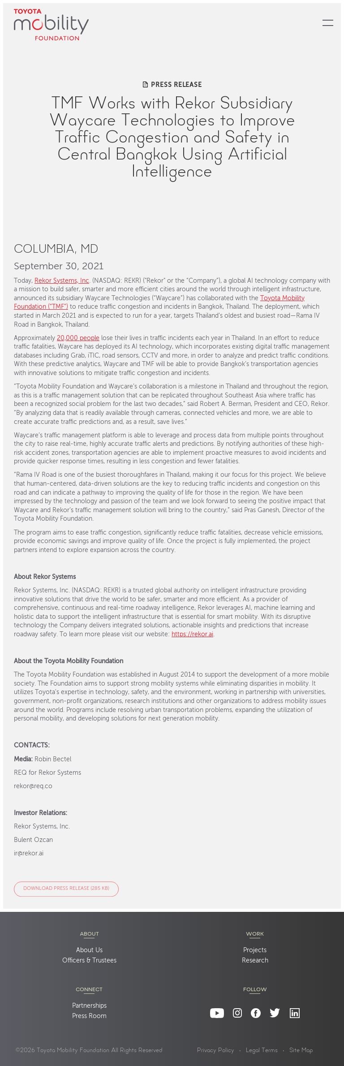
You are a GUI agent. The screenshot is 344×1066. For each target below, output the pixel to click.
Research (255, 961)
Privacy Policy (215, 1051)
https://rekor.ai (192, 635)
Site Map (301, 1051)
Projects (255, 950)
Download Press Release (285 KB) (66, 889)
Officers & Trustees (89, 961)
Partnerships (89, 1006)
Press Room (89, 1016)
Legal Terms (262, 1051)
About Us (89, 950)
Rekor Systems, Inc (61, 281)
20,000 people (78, 338)
